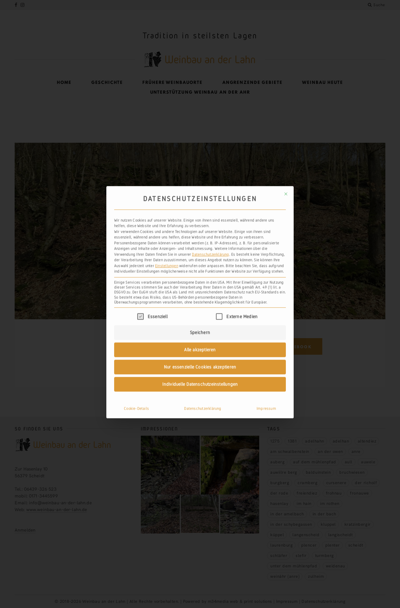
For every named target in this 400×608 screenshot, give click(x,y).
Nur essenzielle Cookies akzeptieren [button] (200, 223)
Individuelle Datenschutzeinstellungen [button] (200, 240)
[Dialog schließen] (286, 50)
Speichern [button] (200, 188)
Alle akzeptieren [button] (200, 205)
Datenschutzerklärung (210, 110)
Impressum (266, 264)
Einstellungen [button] (166, 121)
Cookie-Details (136, 264)
